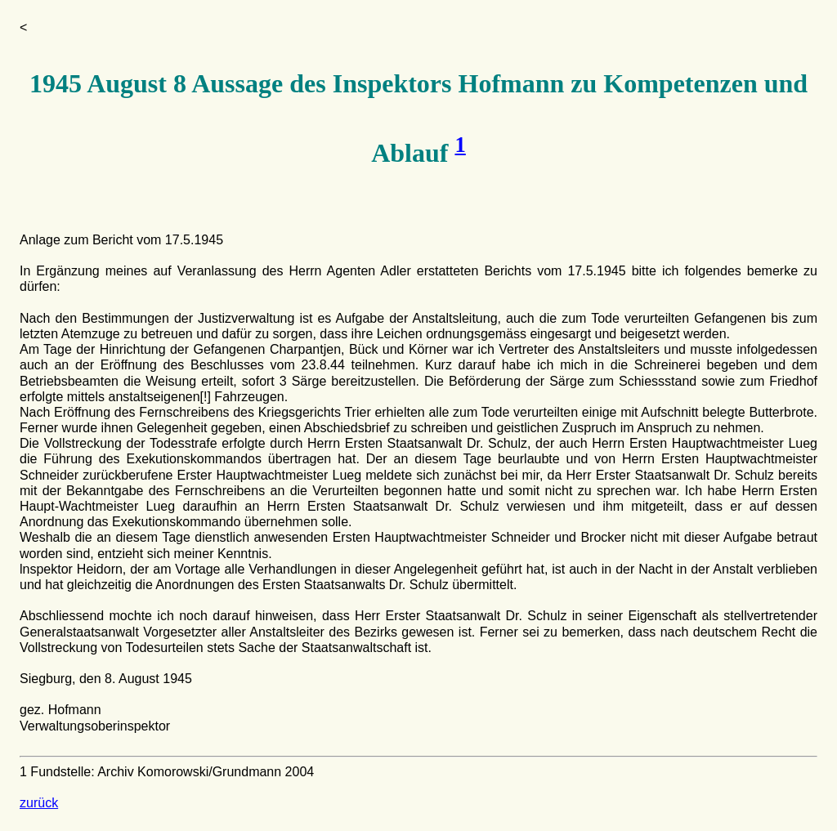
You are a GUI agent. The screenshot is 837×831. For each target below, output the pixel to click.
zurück (39, 803)
